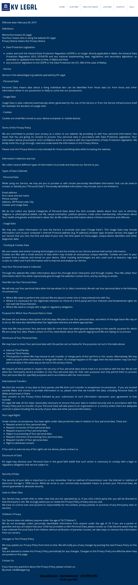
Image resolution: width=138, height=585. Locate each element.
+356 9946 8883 (89, 575)
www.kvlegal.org (25, 75)
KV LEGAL (24, 7)
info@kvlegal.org (21, 569)
